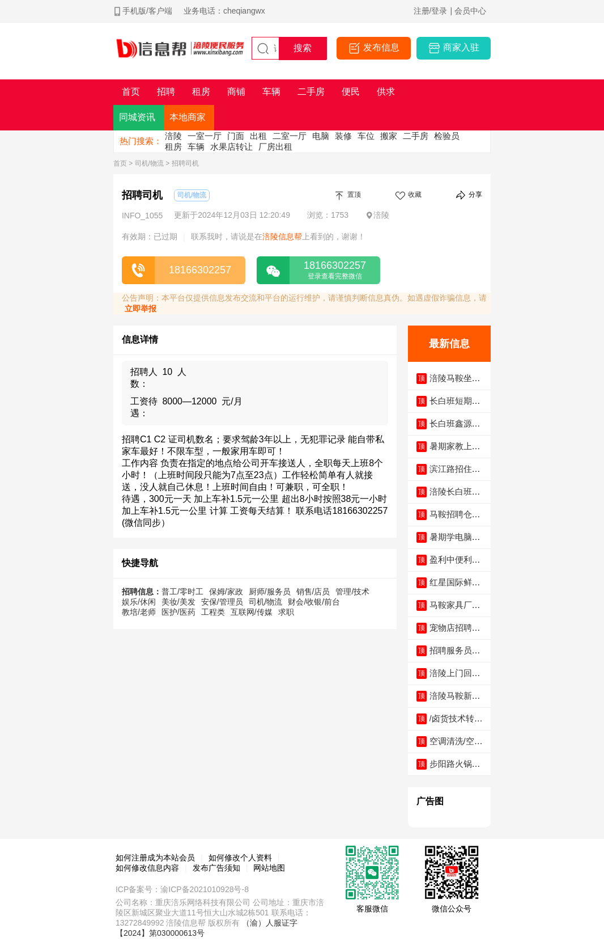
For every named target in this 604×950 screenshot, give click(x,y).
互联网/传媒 (252, 612)
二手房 (415, 136)
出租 (258, 136)
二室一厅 (290, 136)
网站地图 (269, 867)
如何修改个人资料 (240, 857)
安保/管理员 (222, 601)
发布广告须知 (216, 867)
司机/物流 (149, 163)
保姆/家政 (226, 591)
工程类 (213, 612)
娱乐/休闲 (139, 601)
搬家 (388, 136)
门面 (235, 136)
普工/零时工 (182, 591)
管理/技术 (352, 591)
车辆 (196, 146)
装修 (343, 136)
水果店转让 (231, 146)
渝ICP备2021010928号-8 (204, 889)
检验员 (447, 136)
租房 (173, 146)
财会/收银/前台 (314, 601)
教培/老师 (139, 612)
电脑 (320, 136)
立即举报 (140, 308)
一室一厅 (205, 136)
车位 (366, 136)
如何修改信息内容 (147, 867)
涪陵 (173, 136)
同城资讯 (137, 117)
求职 (286, 612)
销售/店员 (313, 591)
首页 (120, 163)
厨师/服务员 (270, 591)
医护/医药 (178, 612)
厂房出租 (275, 146)
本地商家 (187, 117)
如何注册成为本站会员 (155, 857)
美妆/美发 (178, 601)
